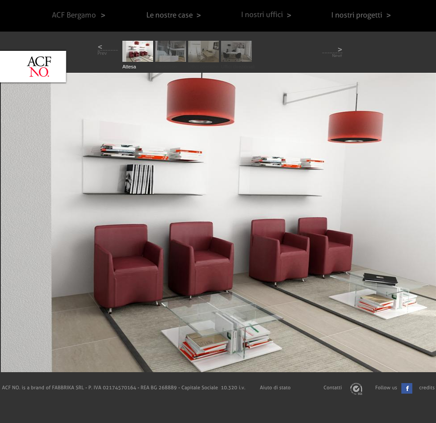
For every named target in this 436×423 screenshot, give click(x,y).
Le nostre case (173, 16)
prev (107, 51)
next (332, 51)
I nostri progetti (363, 16)
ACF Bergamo (78, 16)
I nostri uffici (266, 16)
